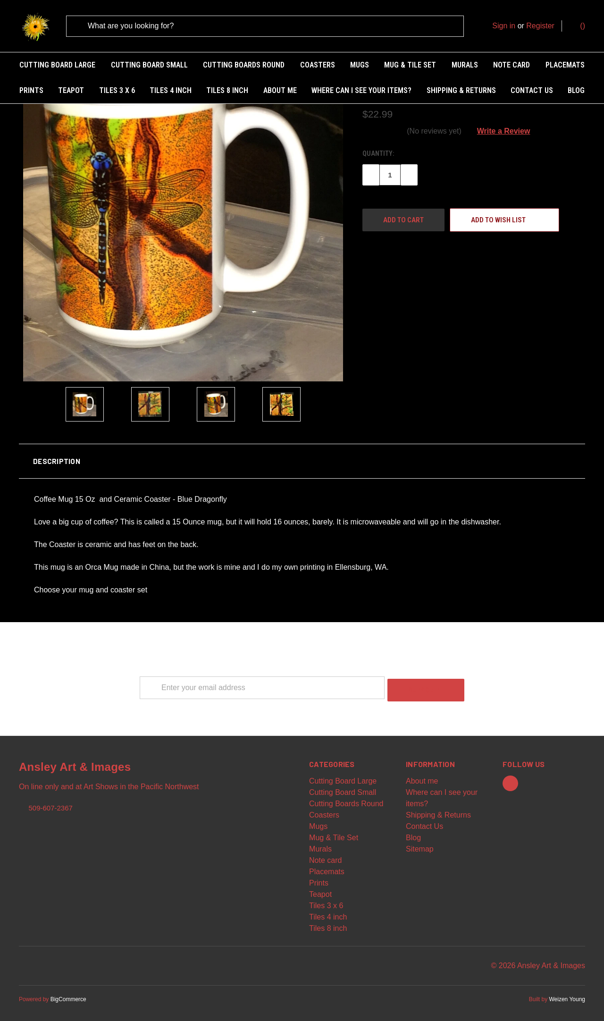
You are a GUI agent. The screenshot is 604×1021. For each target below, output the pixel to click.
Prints (31, 90)
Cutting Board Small (149, 64)
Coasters (317, 64)
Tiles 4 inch (171, 90)
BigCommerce (68, 994)
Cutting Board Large (57, 64)
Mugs (359, 64)
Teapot (71, 90)
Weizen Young (567, 994)
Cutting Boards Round (244, 64)
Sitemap (420, 844)
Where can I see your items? (361, 90)
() (577, 25)
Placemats (565, 64)
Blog (576, 90)
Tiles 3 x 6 (117, 90)
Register (540, 26)
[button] (302, 458)
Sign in (503, 26)
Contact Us (532, 90)
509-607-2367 (50, 802)
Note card (511, 64)
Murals (465, 64)
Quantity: (378, 150)
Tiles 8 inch (227, 90)
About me (280, 90)
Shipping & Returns (461, 90)
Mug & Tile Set (410, 64)
